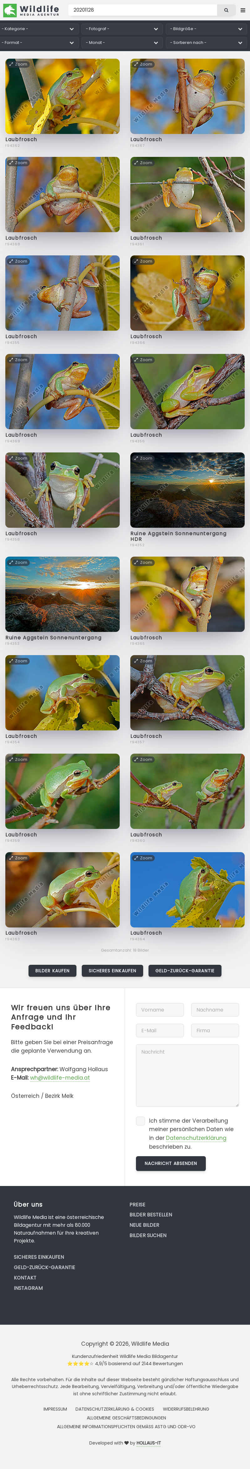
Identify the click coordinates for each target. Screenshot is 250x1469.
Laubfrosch (21, 139)
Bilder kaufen (52, 971)
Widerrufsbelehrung (186, 1409)
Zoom (18, 64)
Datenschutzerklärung (196, 1138)
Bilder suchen (147, 1235)
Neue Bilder (144, 1225)
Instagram (28, 1288)
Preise (137, 1204)
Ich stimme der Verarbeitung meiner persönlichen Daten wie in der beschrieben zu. (191, 1134)
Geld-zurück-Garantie (185, 971)
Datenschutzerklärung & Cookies (115, 1409)
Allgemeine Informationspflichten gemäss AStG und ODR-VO (126, 1427)
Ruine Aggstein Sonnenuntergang (53, 637)
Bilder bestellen (150, 1214)
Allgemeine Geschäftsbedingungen (126, 1418)
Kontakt (25, 1277)
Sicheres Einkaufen (112, 971)
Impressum (55, 1409)
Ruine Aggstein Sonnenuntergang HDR (178, 536)
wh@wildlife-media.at (60, 1078)
